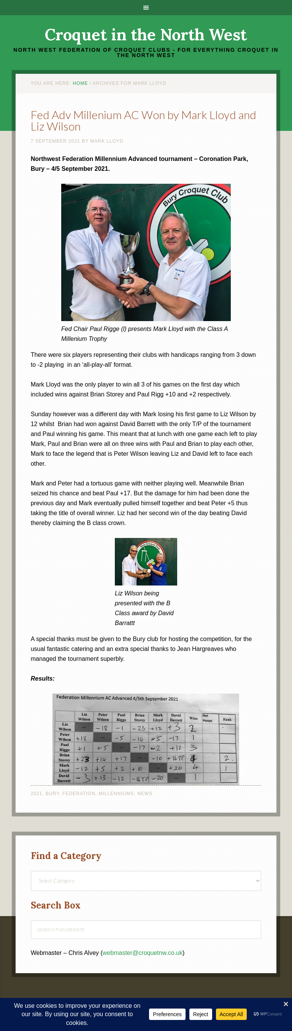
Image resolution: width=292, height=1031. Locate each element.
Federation (78, 793)
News (144, 793)
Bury (52, 793)
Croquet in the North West (146, 34)
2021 (37, 793)
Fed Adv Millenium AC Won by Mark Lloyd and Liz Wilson (143, 120)
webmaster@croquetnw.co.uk (142, 953)
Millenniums (116, 793)
